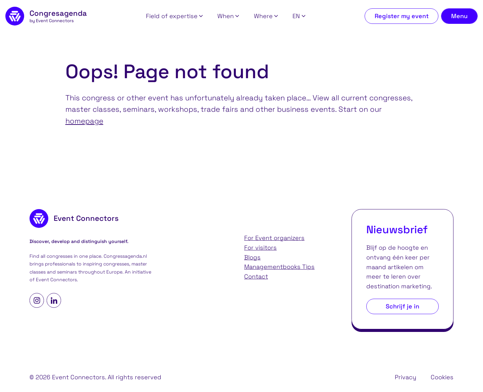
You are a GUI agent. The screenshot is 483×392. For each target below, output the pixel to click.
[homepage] (46, 16)
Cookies (442, 377)
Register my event (402, 16)
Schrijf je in (402, 306)
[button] (174, 16)
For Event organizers (274, 238)
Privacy (405, 377)
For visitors (260, 247)
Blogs (252, 257)
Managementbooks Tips (279, 267)
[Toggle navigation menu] (459, 16)
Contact (256, 276)
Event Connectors (56, 280)
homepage (84, 121)
